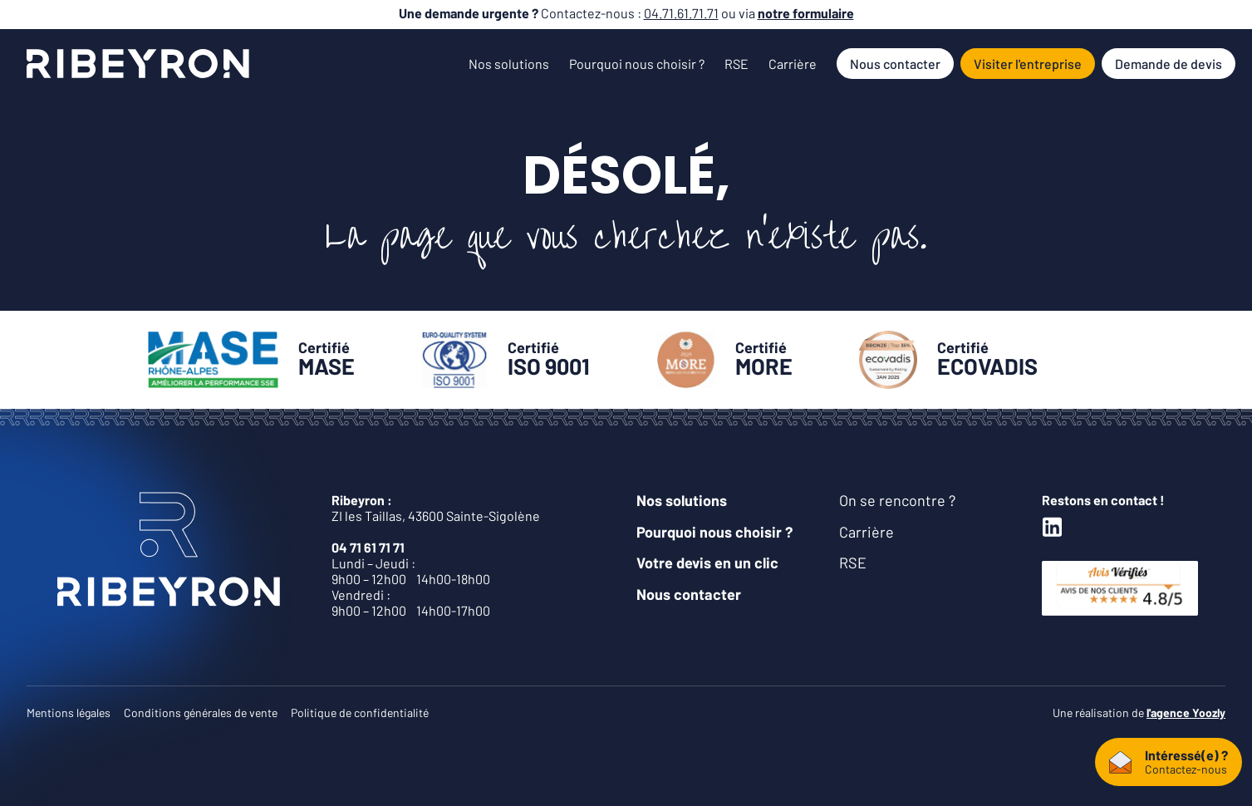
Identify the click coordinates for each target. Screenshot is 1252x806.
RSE (736, 63)
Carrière (792, 63)
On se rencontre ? (897, 500)
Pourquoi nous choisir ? (637, 63)
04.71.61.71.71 (681, 13)
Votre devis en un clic (707, 562)
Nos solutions (509, 63)
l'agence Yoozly (1185, 712)
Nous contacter (895, 63)
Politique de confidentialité (360, 712)
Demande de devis (1168, 63)
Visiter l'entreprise (1028, 63)
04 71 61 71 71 (368, 547)
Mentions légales (68, 712)
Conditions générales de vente (200, 712)
